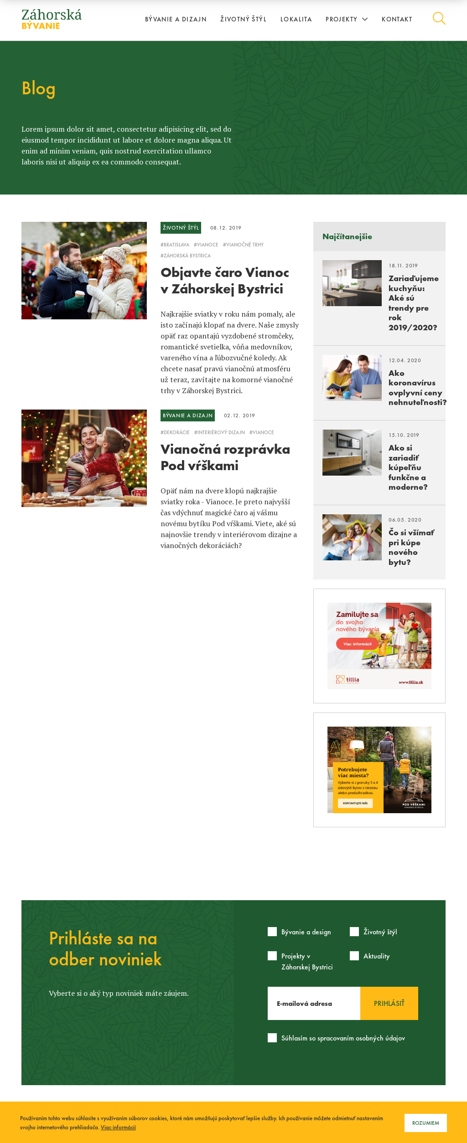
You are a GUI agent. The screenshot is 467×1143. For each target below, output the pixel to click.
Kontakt (397, 19)
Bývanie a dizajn (176, 19)
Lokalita (296, 19)
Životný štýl (243, 19)
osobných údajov (380, 1038)
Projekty (347, 19)
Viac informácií (118, 1127)
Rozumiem (425, 1123)
